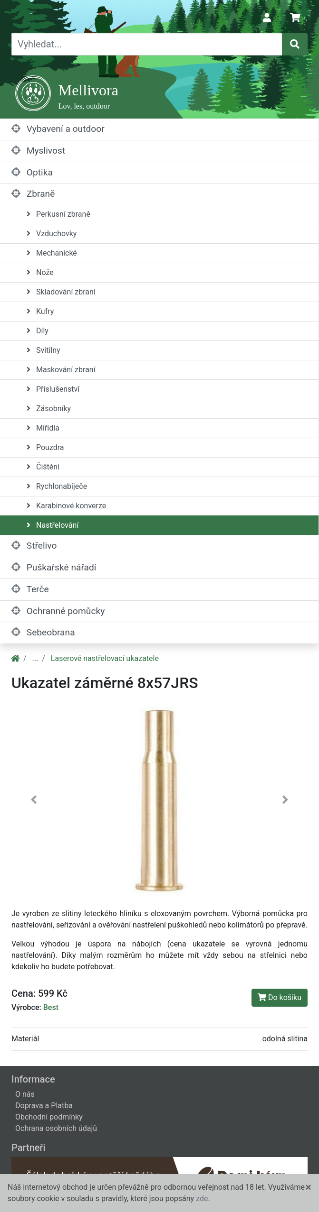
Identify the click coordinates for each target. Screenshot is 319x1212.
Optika (32, 172)
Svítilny (43, 350)
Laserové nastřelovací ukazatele (105, 658)
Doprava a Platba (44, 1105)
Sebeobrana (43, 632)
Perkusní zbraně (58, 214)
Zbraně (33, 193)
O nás (25, 1094)
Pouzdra (45, 447)
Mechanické (52, 252)
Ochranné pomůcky (58, 611)
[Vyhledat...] (146, 44)
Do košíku (279, 997)
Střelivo (34, 545)
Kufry (40, 311)
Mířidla (43, 427)
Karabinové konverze (66, 505)
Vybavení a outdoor (58, 128)
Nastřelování (52, 525)
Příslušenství (53, 389)
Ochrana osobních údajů (56, 1128)
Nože (40, 272)
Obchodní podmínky (49, 1116)
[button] (33, 802)
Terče (30, 589)
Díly (37, 330)
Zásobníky (49, 408)
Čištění (43, 466)
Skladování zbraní (61, 291)
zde (202, 1198)
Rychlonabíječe (57, 486)
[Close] (308, 1187)
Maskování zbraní (61, 369)
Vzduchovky (52, 233)
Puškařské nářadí (54, 567)
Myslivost (38, 150)
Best (50, 1007)
